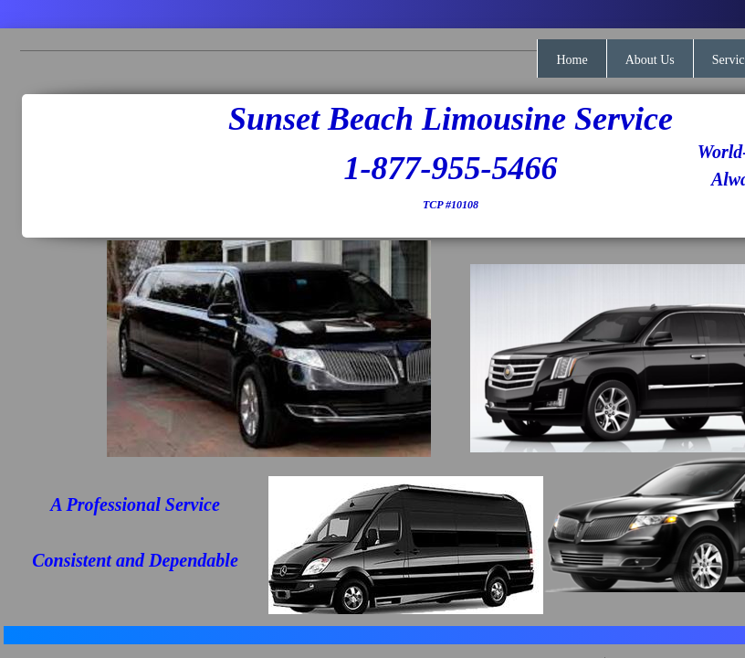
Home (571, 60)
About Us (650, 60)
